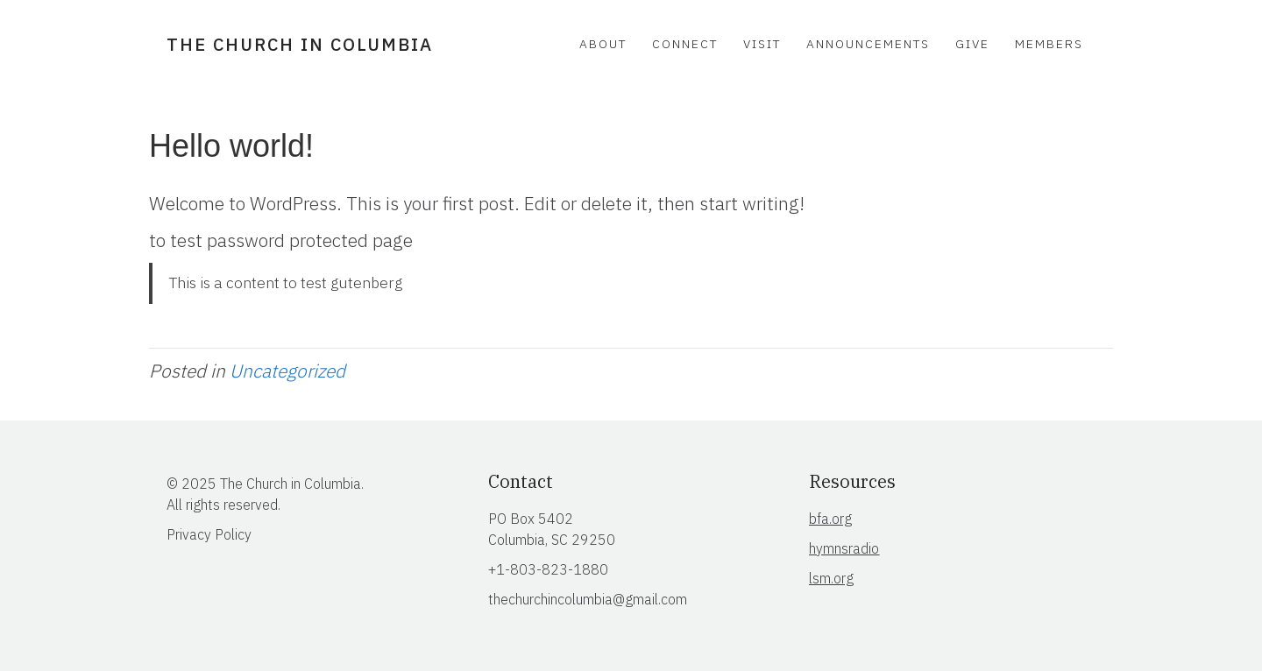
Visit (762, 44)
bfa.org (830, 518)
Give (972, 44)
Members (1049, 44)
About (603, 44)
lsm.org (831, 578)
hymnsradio (844, 548)
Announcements (868, 44)
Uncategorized (287, 370)
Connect (685, 44)
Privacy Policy (209, 534)
